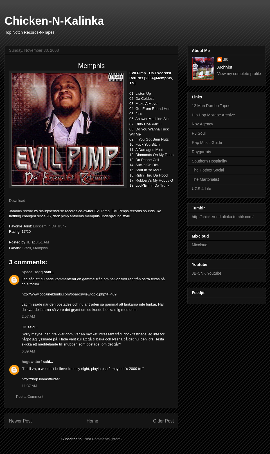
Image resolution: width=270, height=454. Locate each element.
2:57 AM (28, 316)
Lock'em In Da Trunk (49, 226)
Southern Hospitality (209, 161)
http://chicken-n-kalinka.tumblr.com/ (222, 216)
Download (17, 200)
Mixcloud (199, 245)
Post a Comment (29, 396)
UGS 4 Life (201, 188)
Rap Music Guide (207, 142)
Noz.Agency (202, 124)
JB (24, 327)
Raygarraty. (202, 152)
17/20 (26, 248)
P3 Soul (199, 133)
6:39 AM (28, 351)
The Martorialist (205, 179)
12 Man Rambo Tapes (211, 105)
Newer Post (20, 421)
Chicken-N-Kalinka (54, 21)
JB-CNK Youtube (206, 273)
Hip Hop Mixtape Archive (213, 115)
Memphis (40, 248)
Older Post (163, 421)
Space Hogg (32, 272)
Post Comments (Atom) (103, 439)
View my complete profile (239, 73)
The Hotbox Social (208, 170)
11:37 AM (29, 386)
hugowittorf (32, 362)
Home (92, 421)
